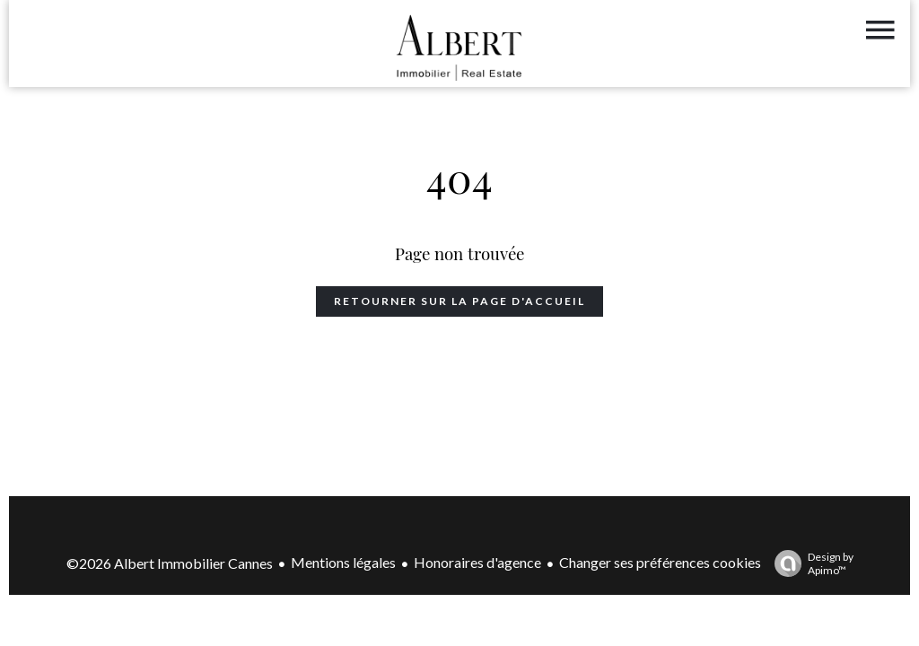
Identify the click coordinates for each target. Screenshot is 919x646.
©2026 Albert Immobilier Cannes (169, 563)
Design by (809, 563)
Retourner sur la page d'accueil (459, 301)
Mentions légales (343, 562)
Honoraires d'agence (477, 562)
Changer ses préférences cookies (660, 562)
